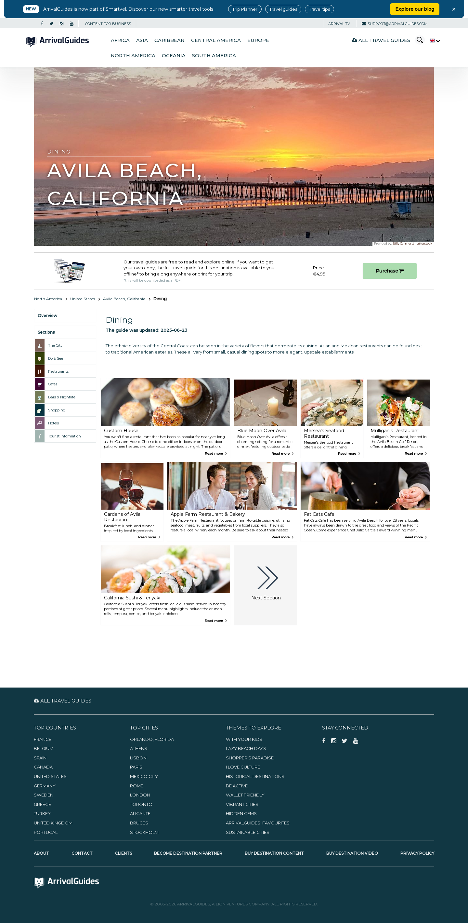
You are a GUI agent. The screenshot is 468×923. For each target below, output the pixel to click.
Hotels (53, 423)
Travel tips (319, 9)
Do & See (55, 358)
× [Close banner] (454, 9)
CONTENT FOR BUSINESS (108, 23)
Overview (47, 315)
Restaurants (58, 371)
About (41, 853)
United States (82, 298)
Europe (258, 40)
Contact (82, 853)
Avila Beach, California (124, 298)
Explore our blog (414, 9)
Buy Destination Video (352, 853)
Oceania (174, 56)
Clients (123, 853)
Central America (216, 40)
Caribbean (169, 40)
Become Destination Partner (188, 853)
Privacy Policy (417, 853)
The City (55, 345)
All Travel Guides (381, 40)
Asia (142, 40)
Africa (120, 40)
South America (214, 56)
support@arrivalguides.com (394, 23)
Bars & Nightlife (61, 397)
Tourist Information (64, 436)
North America (133, 56)
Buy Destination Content (274, 853)
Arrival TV (339, 23)
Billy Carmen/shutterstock (412, 243)
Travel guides (283, 9)
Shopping (56, 410)
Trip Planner (244, 9)
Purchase (390, 271)
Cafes (52, 384)
